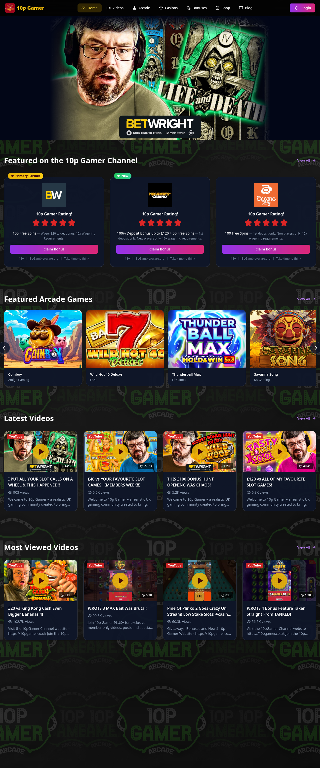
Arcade (141, 7)
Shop (223, 7)
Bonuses (197, 7)
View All (306, 160)
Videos (115, 7)
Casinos (168, 7)
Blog (245, 7)
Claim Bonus (54, 249)
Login (302, 7)
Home (89, 7)
